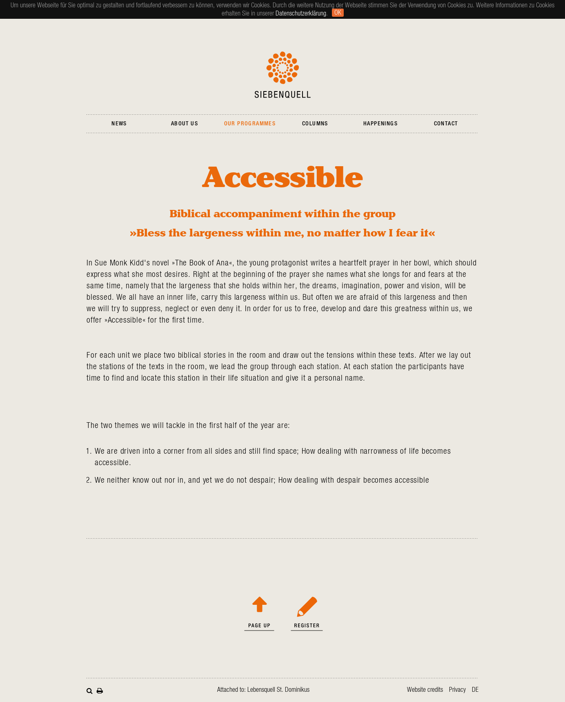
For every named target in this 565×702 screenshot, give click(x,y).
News (119, 124)
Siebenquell (283, 74)
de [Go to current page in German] (475, 689)
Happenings (380, 124)
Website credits (425, 689)
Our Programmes (250, 124)
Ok (337, 12)
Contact (446, 124)
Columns (315, 124)
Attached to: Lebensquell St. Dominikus (263, 689)
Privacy (457, 689)
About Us (184, 124)
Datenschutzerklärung (301, 13)
